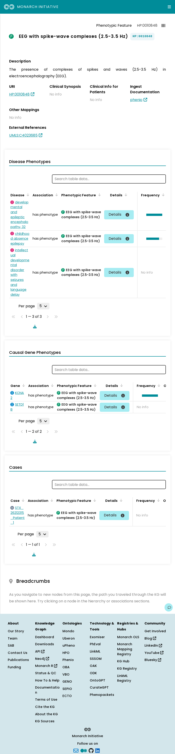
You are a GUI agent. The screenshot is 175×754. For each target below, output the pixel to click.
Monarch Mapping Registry (124, 649)
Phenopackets (102, 694)
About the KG (46, 714)
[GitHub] (91, 750)
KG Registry (127, 668)
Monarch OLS (128, 637)
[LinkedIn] (97, 750)
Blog (150, 638)
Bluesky (152, 660)
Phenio (68, 660)
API (39, 651)
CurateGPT (99, 687)
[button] (153, 215)
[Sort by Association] (56, 194)
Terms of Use (46, 699)
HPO (65, 652)
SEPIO (67, 689)
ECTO (67, 696)
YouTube (153, 652)
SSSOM (96, 658)
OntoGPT (97, 680)
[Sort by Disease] (27, 194)
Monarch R (46, 665)
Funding (14, 667)
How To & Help (47, 680)
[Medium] (83, 750)
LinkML (95, 651)
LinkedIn (153, 645)
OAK (93, 665)
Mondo (68, 631)
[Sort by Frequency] (162, 194)
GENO (67, 681)
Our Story (16, 631)
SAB (11, 645)
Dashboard (44, 637)
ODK (93, 673)
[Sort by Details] (125, 194)
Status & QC (45, 673)
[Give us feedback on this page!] (169, 607)
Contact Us (17, 652)
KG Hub (123, 661)
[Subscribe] (75, 750)
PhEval (95, 644)
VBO (65, 674)
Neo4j (42, 658)
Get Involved (155, 631)
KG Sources (44, 721)
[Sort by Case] (22, 500)
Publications (18, 660)
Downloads (44, 644)
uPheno (68, 645)
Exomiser (97, 637)
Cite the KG (45, 707)
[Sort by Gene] (23, 385)
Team (12, 638)
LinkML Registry (124, 678)
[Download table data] (34, 326)
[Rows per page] (43, 306)
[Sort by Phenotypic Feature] (98, 194)
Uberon (68, 638)
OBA (65, 667)
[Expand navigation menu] (169, 7)
